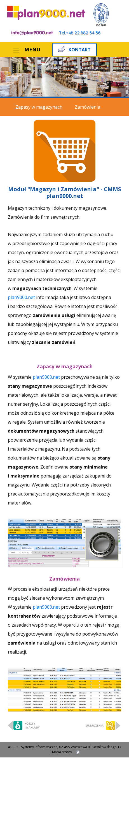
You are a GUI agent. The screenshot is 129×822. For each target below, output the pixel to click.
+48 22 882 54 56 (83, 32)
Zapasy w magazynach (38, 107)
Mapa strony (62, 752)
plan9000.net (22, 297)
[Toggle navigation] (26, 50)
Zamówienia (87, 107)
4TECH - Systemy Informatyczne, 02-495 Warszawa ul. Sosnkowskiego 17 (64, 747)
